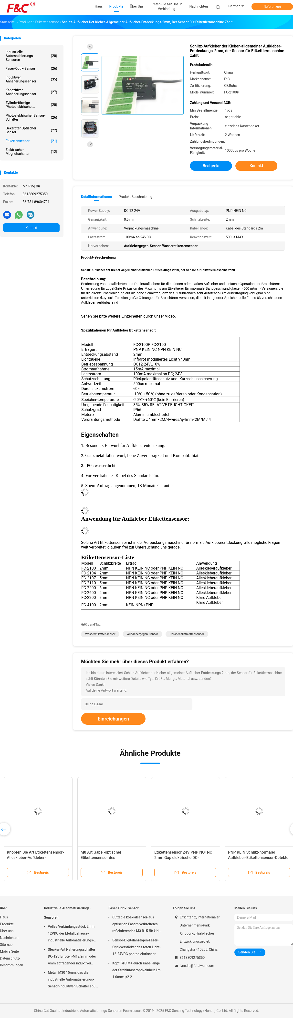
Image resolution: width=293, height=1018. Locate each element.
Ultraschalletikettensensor (187, 634)
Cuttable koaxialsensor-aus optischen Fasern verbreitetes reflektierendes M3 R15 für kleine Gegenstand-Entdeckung (137, 924)
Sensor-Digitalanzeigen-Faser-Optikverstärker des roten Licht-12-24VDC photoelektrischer (136, 947)
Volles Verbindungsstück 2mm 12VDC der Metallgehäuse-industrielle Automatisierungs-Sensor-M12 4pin (71, 934)
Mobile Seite (9, 951)
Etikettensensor (31, 140)
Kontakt (31, 228)
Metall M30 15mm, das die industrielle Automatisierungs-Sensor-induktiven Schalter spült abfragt (72, 980)
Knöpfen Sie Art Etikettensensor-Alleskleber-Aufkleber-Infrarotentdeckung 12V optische (35, 857)
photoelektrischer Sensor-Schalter (31, 117)
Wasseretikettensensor (100, 634)
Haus (4, 917)
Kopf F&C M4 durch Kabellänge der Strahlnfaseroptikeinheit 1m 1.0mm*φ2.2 (136, 970)
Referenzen (272, 7)
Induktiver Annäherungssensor (31, 79)
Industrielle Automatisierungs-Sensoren (31, 56)
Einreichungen (113, 719)
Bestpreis (211, 165)
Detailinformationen (96, 197)
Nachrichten (9, 938)
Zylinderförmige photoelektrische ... (31, 105)
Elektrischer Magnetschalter (31, 152)
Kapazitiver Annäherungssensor (31, 92)
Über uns (6, 931)
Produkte (7, 924)
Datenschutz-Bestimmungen (11, 961)
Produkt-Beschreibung (135, 197)
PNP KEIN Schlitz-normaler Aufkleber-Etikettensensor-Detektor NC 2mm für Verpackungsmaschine (259, 857)
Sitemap (6, 945)
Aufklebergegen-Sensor (142, 634)
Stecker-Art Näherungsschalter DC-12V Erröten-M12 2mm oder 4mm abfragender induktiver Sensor (72, 957)
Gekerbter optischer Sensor (31, 130)
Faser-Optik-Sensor (31, 68)
